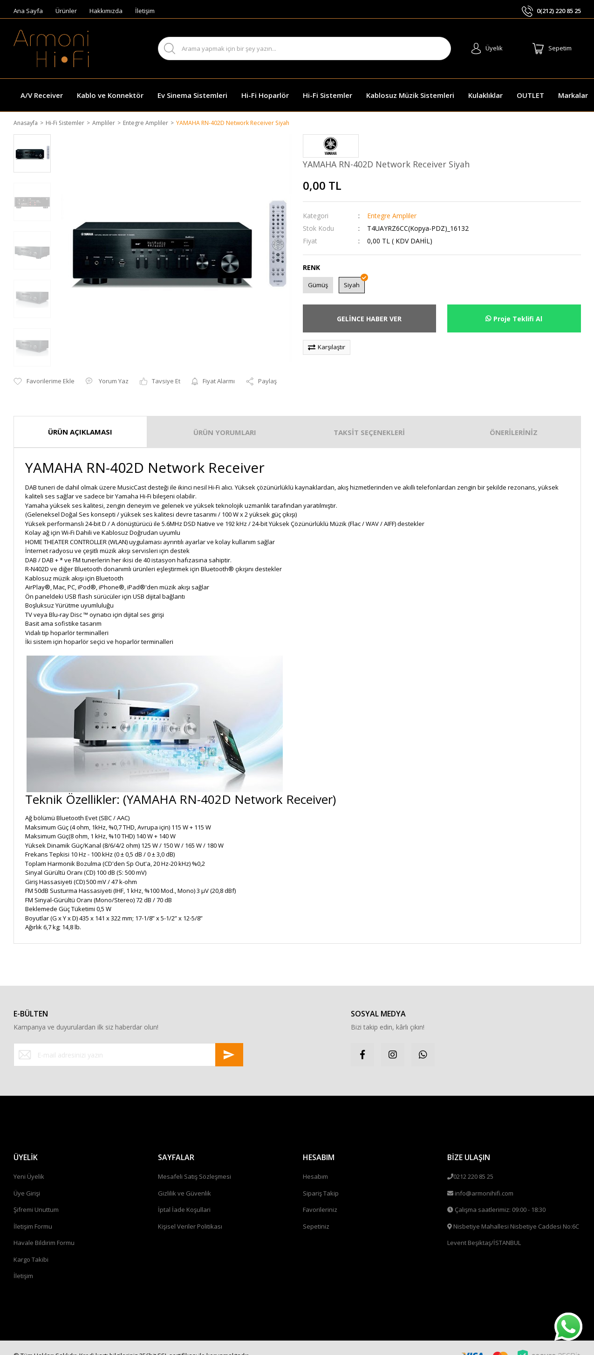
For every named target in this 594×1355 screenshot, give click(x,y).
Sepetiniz (316, 1214)
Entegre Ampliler (391, 216)
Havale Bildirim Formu (44, 1231)
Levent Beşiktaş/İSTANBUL (484, 1231)
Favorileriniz (320, 1198)
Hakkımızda (106, 11)
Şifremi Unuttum (36, 1198)
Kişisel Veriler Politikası (190, 1214)
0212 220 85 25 (473, 1165)
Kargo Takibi (31, 1248)
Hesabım (315, 1165)
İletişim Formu (33, 1214)
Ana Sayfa (28, 11)
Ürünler (66, 11)
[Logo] (51, 48)
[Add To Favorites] (44, 369)
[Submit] (229, 1043)
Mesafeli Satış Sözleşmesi (194, 1165)
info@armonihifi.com (484, 1181)
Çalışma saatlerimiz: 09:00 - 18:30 (500, 1198)
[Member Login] (487, 48)
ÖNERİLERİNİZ (514, 420)
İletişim (145, 11)
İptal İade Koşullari (184, 1198)
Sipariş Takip (321, 1181)
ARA (435, 48)
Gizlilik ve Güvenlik (184, 1181)
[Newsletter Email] (129, 1043)
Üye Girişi (27, 1181)
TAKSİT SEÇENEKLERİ (369, 420)
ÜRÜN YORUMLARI (224, 420)
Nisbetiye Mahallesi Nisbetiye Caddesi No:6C (516, 1214)
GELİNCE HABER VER (369, 319)
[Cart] (552, 48)
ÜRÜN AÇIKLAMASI (80, 419)
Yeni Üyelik (29, 1165)
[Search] (304, 48)
